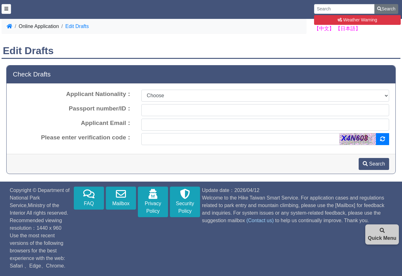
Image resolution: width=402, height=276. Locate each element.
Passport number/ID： (100, 108)
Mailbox (121, 197)
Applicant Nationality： (99, 94)
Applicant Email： (106, 123)
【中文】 (324, 28)
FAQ (89, 197)
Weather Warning (357, 19)
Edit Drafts (77, 26)
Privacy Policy (153, 201)
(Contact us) (260, 220)
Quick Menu (382, 234)
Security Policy (185, 201)
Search (386, 8)
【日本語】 (348, 28)
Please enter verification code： (86, 137)
